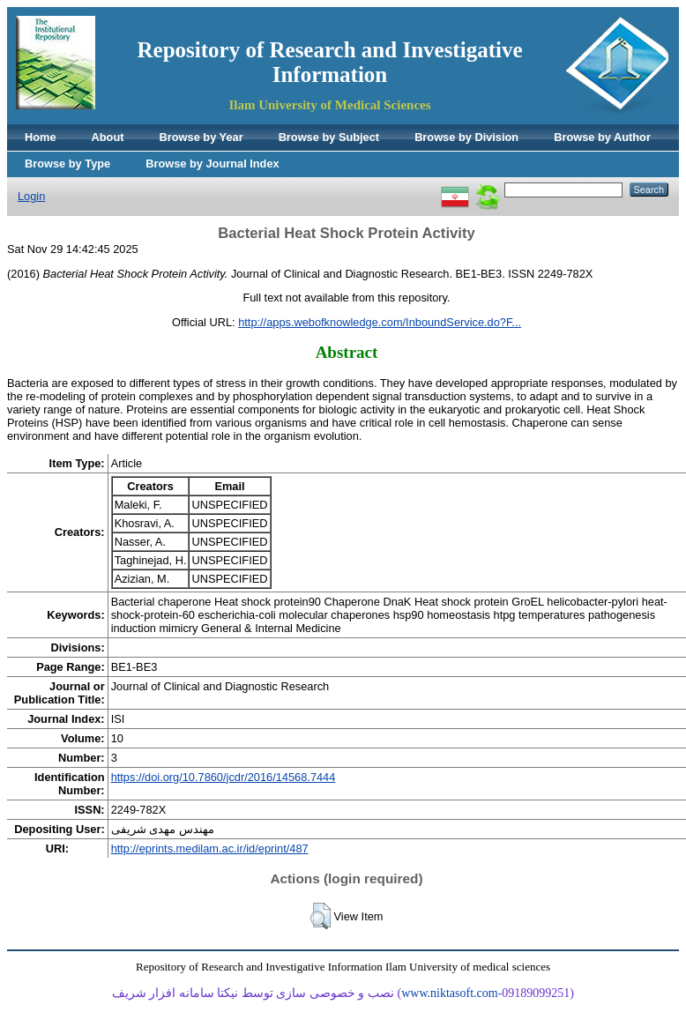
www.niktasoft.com (449, 993)
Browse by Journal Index (212, 163)
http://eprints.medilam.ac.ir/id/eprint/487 (210, 848)
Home (40, 137)
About (108, 137)
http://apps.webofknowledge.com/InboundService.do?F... (379, 322)
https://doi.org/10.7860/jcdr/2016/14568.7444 (223, 777)
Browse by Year (201, 137)
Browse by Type (67, 163)
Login (31, 196)
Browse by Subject (329, 137)
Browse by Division (466, 137)
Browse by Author (602, 137)
